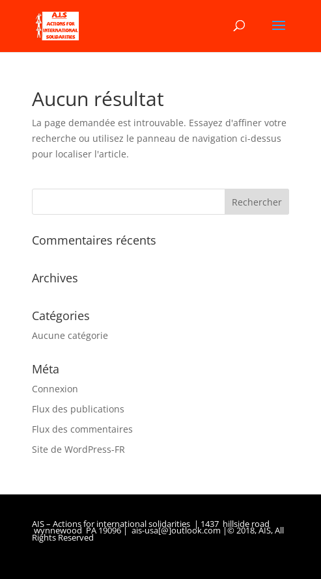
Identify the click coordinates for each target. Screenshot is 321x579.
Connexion (55, 389)
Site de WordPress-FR (78, 449)
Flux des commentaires (82, 429)
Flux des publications (78, 409)
